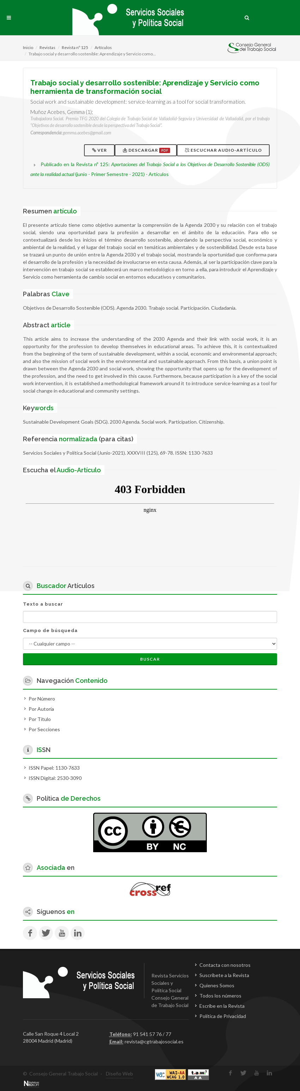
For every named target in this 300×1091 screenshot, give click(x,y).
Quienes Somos (216, 985)
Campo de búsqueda (50, 630)
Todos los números (220, 996)
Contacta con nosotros (225, 965)
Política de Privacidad (222, 1016)
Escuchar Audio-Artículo (224, 150)
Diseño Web (119, 1074)
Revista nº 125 (75, 47)
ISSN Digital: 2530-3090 (55, 778)
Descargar (146, 150)
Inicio (28, 47)
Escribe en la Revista (222, 1006)
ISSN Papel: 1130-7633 (54, 768)
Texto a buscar (43, 604)
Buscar (150, 659)
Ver (100, 150)
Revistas (47, 47)
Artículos (103, 47)
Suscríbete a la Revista (224, 975)
